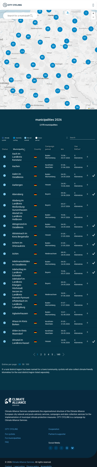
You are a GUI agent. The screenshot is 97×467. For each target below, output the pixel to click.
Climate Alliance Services (23, 462)
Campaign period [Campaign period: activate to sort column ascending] (49, 147)
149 (58, 354)
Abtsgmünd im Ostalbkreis (19, 225)
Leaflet (91, 108)
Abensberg (17, 194)
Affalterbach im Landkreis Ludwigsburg (20, 304)
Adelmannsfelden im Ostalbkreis (21, 263)
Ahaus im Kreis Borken (19, 323)
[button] (74, 21)
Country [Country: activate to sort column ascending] (37, 149)
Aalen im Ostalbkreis (17, 175)
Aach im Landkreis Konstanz (17, 156)
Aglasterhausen (20, 313)
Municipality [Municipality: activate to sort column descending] (18, 149)
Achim (15, 253)
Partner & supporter (56, 434)
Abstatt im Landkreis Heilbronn (17, 216)
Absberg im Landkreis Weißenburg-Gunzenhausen (19, 205)
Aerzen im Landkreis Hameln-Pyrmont (20, 294)
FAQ (7, 442)
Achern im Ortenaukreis (18, 244)
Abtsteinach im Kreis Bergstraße (20, 235)
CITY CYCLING (11, 429)
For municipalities (13, 438)
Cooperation (53, 429)
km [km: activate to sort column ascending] (62, 149)
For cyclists (10, 434)
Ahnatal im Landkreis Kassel (20, 341)
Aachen (16, 166)
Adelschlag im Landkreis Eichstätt (19, 272)
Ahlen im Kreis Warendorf (19, 332)
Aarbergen (17, 185)
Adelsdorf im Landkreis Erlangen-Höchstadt (18, 283)
